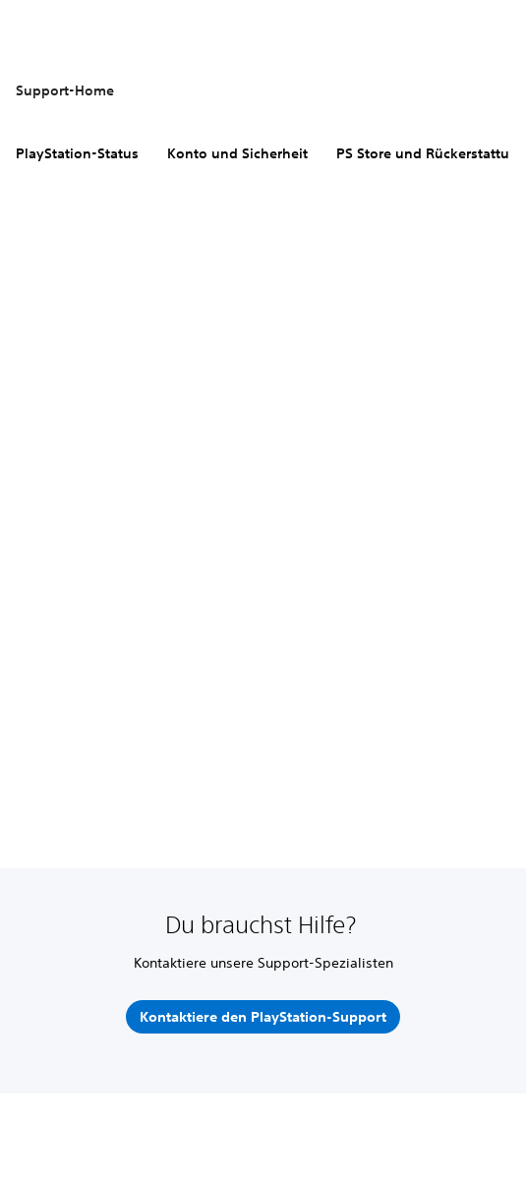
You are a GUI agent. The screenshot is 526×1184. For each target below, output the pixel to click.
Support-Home (65, 90)
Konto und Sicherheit (237, 153)
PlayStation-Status (77, 153)
